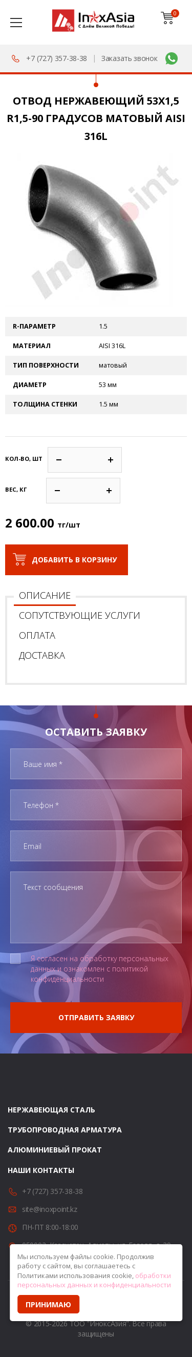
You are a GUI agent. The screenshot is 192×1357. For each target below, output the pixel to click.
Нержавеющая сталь (51, 1110)
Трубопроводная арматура (65, 1130)
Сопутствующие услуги (79, 615)
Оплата (37, 635)
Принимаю (48, 1304)
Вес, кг (16, 489)
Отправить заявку (96, 1017)
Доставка (42, 655)
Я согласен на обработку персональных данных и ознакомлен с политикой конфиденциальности (99, 969)
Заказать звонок (129, 58)
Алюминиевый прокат (55, 1150)
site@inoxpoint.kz (49, 1209)
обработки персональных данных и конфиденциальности (94, 1280)
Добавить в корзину (74, 559)
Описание (45, 595)
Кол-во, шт (23, 458)
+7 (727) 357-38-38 (56, 58)
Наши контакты (41, 1170)
